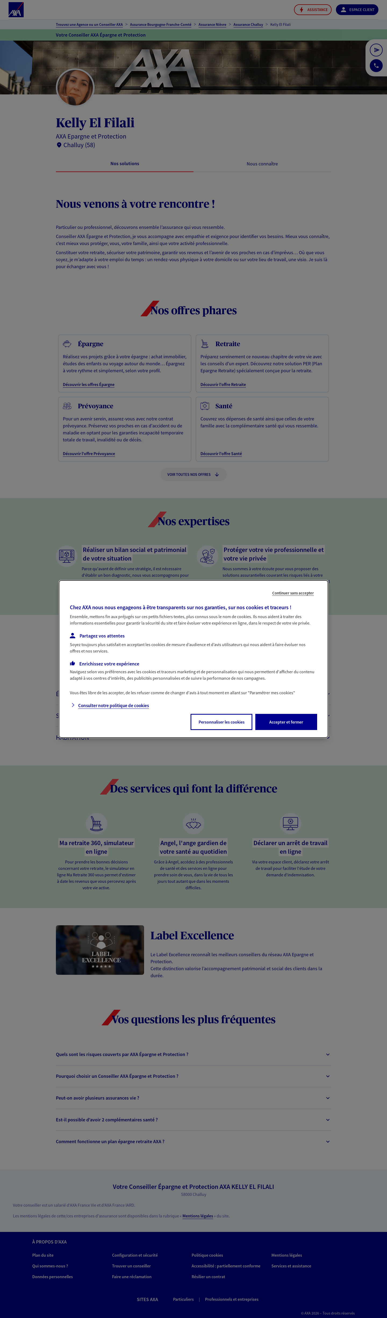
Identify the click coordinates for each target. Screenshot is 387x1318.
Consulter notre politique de (113, 705)
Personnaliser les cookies (222, 722)
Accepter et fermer (286, 722)
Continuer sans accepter (293, 593)
